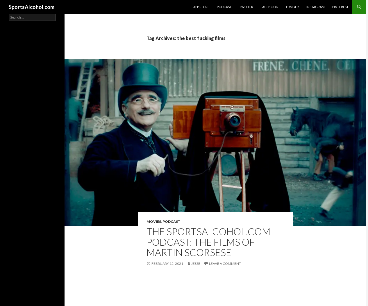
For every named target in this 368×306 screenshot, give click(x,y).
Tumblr (292, 7)
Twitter (246, 7)
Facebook (269, 7)
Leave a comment (225, 263)
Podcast (224, 7)
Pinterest (340, 7)
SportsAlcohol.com (31, 7)
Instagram (315, 7)
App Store (201, 7)
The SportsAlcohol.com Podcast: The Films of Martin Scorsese (208, 242)
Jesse (195, 263)
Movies (154, 221)
